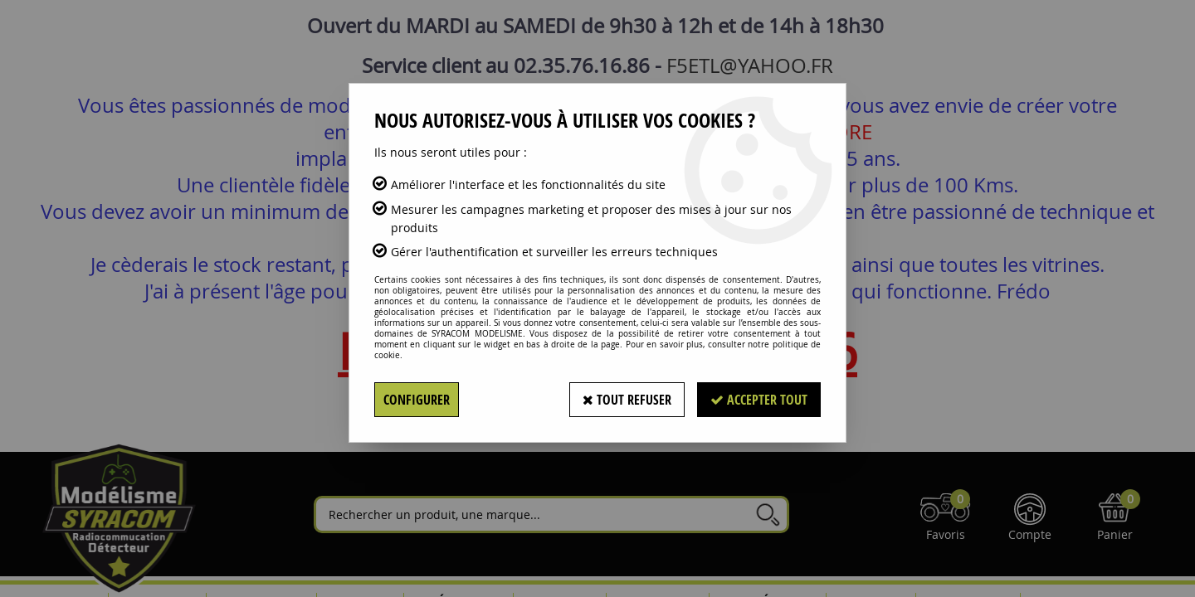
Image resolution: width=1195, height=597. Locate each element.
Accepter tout (758, 400)
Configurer (416, 400)
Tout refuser (627, 400)
